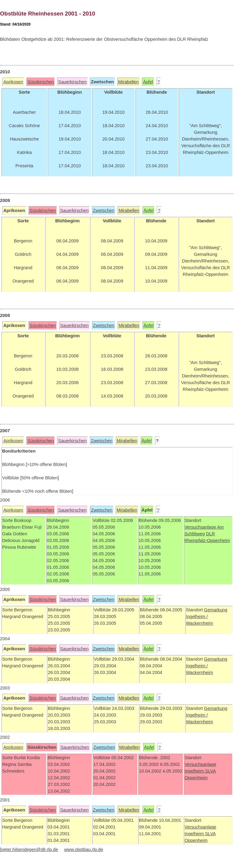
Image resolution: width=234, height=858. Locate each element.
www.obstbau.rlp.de (83, 849)
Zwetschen (104, 210)
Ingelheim (194, 771)
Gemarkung (215, 609)
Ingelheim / (197, 616)
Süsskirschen (40, 81)
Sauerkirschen (72, 81)
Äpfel (148, 81)
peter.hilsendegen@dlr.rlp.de (29, 849)
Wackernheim (199, 623)
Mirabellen (128, 81)
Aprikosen (13, 81)
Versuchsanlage (200, 527)
